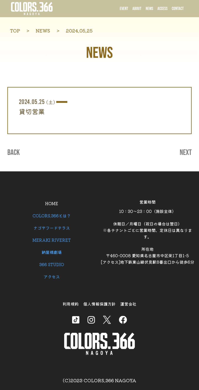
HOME (51, 203)
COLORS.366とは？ (52, 215)
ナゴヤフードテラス (51, 228)
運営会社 (128, 304)
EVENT (124, 8)
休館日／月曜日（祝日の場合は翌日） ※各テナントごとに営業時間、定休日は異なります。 (147, 230)
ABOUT (136, 8)
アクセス (52, 276)
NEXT (186, 153)
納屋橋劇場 (52, 252)
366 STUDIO (51, 264)
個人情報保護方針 (99, 304)
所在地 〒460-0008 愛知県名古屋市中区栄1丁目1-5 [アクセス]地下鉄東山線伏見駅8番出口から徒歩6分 (147, 255)
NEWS (149, 8)
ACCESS (162, 8)
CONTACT (178, 8)
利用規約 (71, 304)
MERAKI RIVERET (51, 240)
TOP (15, 30)
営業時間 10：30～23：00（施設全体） (147, 206)
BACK (13, 153)
